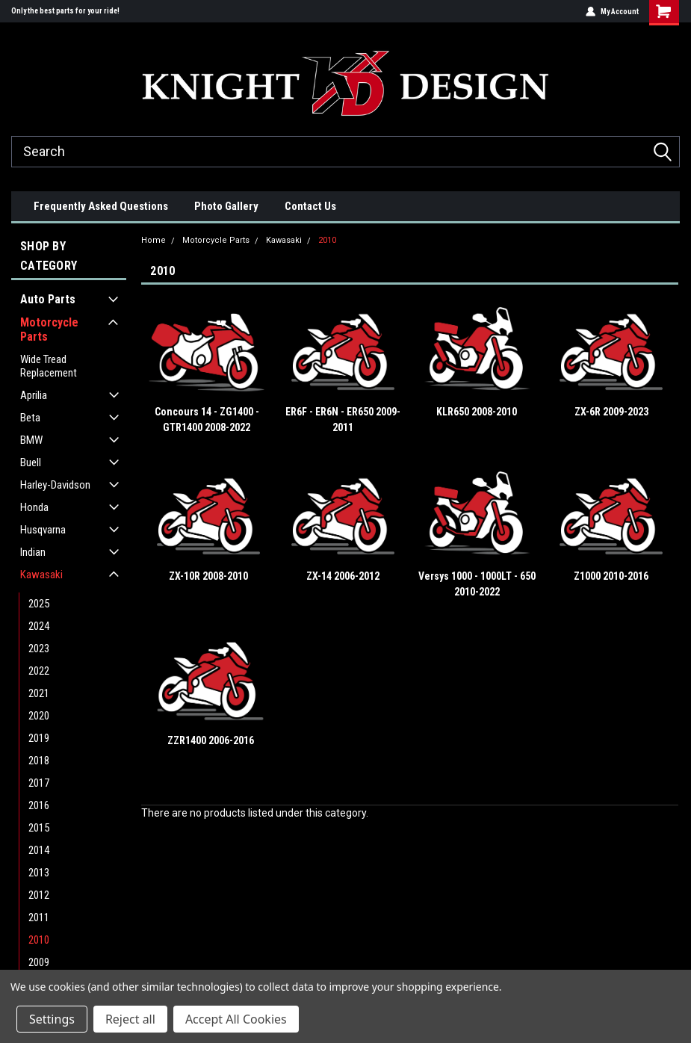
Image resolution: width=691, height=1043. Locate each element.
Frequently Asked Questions (101, 206)
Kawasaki (41, 574)
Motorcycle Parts (49, 329)
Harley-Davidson (55, 485)
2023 (38, 648)
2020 (38, 715)
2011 (38, 917)
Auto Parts (47, 299)
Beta (30, 417)
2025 (38, 603)
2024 (38, 626)
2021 (38, 693)
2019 (38, 738)
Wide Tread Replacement (48, 366)
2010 (38, 940)
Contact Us (310, 206)
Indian (33, 552)
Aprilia (33, 395)
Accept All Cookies (236, 1019)
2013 (38, 872)
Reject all (130, 1019)
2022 (38, 671)
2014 (38, 850)
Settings (52, 1019)
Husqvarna (43, 529)
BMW (31, 440)
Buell (30, 462)
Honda (34, 507)
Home (153, 240)
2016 (38, 805)
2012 (38, 895)
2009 (38, 962)
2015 (38, 828)
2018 (38, 760)
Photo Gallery (226, 206)
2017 (38, 783)
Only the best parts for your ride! (65, 11)
